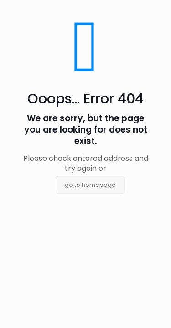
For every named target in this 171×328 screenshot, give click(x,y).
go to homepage (90, 184)
